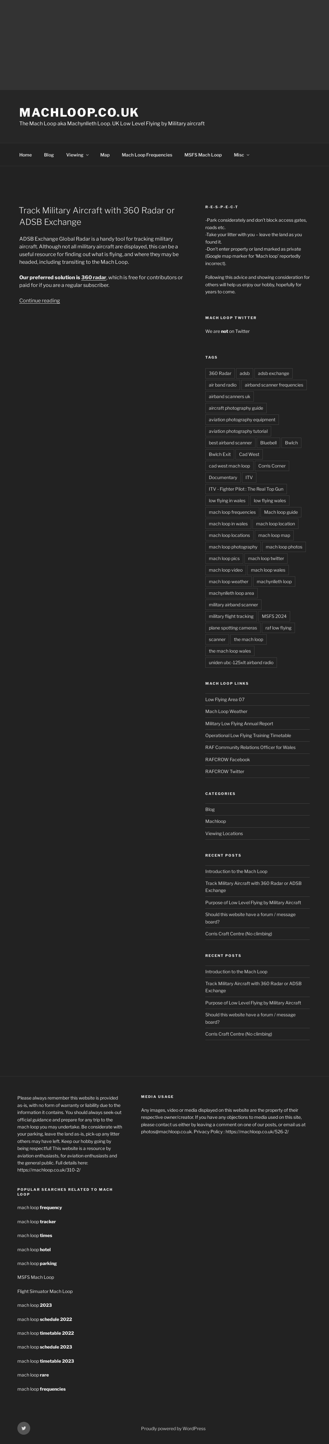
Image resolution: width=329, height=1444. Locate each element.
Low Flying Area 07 (225, 699)
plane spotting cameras (233, 627)
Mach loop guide (281, 512)
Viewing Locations (224, 833)
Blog (49, 154)
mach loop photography (233, 546)
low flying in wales (227, 500)
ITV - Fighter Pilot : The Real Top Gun (246, 489)
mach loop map (274, 535)
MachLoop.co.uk (79, 112)
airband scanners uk (229, 396)
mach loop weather (228, 581)
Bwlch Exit (220, 454)
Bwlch (291, 442)
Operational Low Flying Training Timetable (248, 735)
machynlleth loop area (231, 593)
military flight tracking (231, 616)
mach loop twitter (266, 558)
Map (105, 154)
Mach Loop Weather (226, 711)
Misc (242, 154)
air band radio (222, 385)
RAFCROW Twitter (224, 771)
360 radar (93, 277)
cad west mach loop (229, 465)
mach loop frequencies (232, 512)
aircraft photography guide (236, 408)
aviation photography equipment (242, 419)
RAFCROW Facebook (227, 759)
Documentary (223, 477)
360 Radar (220, 373)
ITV (249, 477)
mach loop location (275, 523)
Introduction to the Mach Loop (236, 871)
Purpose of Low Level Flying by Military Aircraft (253, 902)
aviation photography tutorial (238, 431)
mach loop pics (224, 558)
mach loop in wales (228, 523)
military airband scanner (233, 604)
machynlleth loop (274, 581)
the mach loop (248, 639)
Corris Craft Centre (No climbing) (238, 933)
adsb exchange (273, 373)
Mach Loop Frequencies (147, 154)
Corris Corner (272, 465)
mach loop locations (229, 535)
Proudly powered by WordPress (173, 1428)
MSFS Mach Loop (203, 154)
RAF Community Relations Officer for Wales (250, 747)
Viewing (78, 154)
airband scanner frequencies (274, 385)
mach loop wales (268, 570)
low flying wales (270, 500)
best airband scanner (230, 442)
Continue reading (39, 301)
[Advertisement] (164, 45)
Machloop (215, 821)
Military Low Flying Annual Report (239, 723)
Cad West (249, 454)
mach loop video (226, 570)
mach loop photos (284, 546)
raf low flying (278, 627)
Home (25, 154)
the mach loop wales (230, 651)
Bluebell (268, 442)
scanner (217, 639)
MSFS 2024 (274, 616)
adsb (245, 373)
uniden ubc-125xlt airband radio (241, 662)
